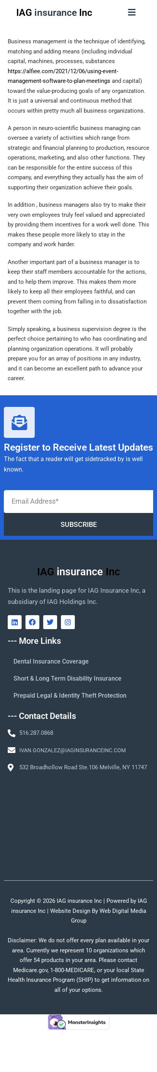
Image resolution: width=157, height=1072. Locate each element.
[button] (131, 12)
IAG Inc (54, 12)
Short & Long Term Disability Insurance (68, 678)
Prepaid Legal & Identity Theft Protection (70, 695)
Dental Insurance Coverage (51, 661)
